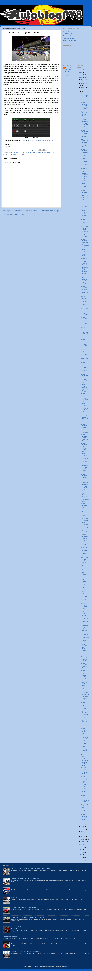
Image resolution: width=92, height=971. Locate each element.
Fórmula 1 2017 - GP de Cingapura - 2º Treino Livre (84, 397)
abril (82, 834)
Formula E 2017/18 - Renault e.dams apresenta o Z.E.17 (84, 172)
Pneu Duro (66, 31)
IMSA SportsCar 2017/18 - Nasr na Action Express (84, 143)
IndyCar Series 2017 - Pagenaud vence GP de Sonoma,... (84, 332)
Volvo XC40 (84, 237)
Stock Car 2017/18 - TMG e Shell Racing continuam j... (84, 648)
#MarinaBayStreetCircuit (43, 152)
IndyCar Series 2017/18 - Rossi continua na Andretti (84, 780)
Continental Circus (68, 36)
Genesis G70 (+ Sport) (84, 359)
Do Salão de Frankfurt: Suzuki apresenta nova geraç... (84, 230)
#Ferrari (25, 152)
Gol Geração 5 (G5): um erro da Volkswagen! (24, 907)
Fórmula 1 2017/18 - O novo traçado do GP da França (84, 674)
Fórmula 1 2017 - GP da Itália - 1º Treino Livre (84, 817)
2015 (81, 847)
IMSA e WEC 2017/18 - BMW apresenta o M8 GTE (84, 542)
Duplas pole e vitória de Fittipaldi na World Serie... (85, 723)
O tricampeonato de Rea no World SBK (84, 97)
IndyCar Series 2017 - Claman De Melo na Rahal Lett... (85, 584)
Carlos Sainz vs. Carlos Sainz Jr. (84, 206)
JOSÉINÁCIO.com (68, 33)
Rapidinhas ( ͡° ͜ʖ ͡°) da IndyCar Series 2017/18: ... (85, 469)
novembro (84, 83)
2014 (81, 850)
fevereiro (83, 839)
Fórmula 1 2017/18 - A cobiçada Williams (85, 222)
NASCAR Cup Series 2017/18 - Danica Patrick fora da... (85, 497)
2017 (81, 77)
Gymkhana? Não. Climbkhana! (84, 200)
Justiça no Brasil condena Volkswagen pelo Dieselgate (84, 279)
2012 (81, 855)
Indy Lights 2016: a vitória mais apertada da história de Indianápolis (30, 868)
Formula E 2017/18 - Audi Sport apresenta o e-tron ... (84, 152)
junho (83, 829)
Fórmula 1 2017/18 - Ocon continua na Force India (84, 321)
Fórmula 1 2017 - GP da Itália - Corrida (84, 731)
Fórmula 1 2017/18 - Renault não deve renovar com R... (84, 447)
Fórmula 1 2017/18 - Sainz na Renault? (84, 666)
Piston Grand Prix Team (70, 40)
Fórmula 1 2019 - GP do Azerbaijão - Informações (25, 951)
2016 (81, 845)
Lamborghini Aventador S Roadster (85, 636)
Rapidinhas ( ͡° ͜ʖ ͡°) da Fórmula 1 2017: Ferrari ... (84, 714)
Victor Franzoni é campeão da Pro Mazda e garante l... (84, 739)
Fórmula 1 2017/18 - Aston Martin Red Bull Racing (85, 214)
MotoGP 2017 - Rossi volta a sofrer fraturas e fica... (85, 808)
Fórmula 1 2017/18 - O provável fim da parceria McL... (84, 507)
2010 (81, 860)
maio (82, 831)
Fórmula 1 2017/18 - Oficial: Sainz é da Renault (84, 438)
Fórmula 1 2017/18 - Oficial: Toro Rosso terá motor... (85, 417)
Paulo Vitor (6, 146)
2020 (81, 69)
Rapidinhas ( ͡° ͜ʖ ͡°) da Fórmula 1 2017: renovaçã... (84, 125)
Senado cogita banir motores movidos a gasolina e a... (84, 596)
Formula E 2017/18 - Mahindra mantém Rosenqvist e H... (84, 290)
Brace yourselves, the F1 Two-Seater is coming (85, 684)
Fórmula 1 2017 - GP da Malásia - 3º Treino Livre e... (84, 106)
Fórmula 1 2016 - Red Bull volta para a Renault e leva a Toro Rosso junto (32, 888)
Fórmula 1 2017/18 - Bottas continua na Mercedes (84, 478)
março (83, 836)
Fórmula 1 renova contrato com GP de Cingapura (84, 388)
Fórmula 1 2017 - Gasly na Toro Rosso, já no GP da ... (84, 183)
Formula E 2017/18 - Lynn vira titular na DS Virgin (84, 705)
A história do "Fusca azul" (84, 698)
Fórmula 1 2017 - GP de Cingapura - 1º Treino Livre (84, 407)
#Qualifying (6, 154)
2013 (81, 852)
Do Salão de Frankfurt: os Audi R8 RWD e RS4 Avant (84, 311)
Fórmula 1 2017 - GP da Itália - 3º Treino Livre (84, 762)
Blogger (65, 966)
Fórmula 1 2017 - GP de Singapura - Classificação (84, 367)
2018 (81, 74)
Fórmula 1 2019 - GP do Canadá (20, 942)
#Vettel (22, 154)
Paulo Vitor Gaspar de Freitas (68, 69)
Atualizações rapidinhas (10, 936)
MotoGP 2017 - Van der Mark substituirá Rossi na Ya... (85, 561)
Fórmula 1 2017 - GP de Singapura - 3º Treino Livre (84, 378)
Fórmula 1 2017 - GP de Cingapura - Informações (85, 458)
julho (82, 826)
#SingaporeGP (15, 154)
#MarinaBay (31, 152)
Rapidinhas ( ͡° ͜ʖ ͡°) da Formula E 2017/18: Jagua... (84, 488)
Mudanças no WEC (84, 755)
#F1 (12, 152)
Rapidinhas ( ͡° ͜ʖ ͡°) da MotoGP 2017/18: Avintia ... (84, 270)
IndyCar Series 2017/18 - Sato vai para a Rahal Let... (84, 301)
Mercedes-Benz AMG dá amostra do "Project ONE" (85, 771)
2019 (81, 72)
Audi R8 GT (14, 898)
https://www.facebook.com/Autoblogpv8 (40, 140)
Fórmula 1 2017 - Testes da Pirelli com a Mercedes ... (84, 618)
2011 (81, 857)
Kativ (52, 966)
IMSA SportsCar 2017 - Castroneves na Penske (84, 115)
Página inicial (31, 211)
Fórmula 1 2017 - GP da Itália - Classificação (84, 749)
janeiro (83, 841)
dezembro (84, 79)
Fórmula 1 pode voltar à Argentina (85, 692)
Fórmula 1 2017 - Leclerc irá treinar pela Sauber (85, 253)
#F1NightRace (18, 152)
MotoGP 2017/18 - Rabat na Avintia (84, 658)
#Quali (52, 152)
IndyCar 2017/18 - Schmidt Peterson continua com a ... (84, 607)
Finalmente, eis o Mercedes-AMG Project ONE (84, 551)
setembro (83, 90)
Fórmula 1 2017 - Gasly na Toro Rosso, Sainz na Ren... (84, 572)
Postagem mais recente (12, 211)
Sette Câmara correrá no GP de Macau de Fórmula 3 (85, 517)
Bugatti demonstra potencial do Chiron (84, 525)
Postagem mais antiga (50, 211)
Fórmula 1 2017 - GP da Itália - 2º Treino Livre (84, 790)
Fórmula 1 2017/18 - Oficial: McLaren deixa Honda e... (84, 428)
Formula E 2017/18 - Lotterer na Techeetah (84, 193)
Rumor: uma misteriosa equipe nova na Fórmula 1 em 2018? (28, 917)
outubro (83, 87)
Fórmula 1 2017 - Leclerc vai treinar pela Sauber (85, 798)
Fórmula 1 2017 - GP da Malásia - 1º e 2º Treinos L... (84, 133)
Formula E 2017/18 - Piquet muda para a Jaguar (84, 261)
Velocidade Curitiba (68, 38)
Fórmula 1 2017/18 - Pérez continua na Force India (84, 352)
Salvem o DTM (83, 640)
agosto (83, 824)
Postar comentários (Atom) (16, 214)
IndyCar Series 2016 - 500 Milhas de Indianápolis (25, 878)
